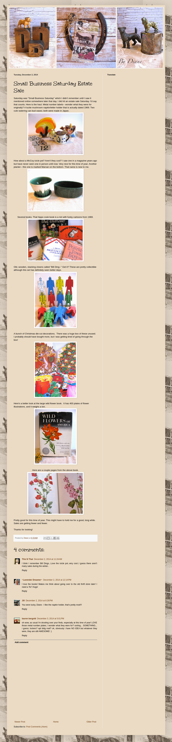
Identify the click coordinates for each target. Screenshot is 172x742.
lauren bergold (29, 618)
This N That (27, 559)
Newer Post (20, 722)
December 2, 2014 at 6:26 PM (39, 600)
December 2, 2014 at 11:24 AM (48, 559)
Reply (24, 570)
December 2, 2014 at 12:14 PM (57, 580)
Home (56, 722)
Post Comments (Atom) (36, 727)
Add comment (21, 642)
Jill (23, 600)
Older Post (91, 722)
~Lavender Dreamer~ (32, 580)
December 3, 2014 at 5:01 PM (50, 618)
